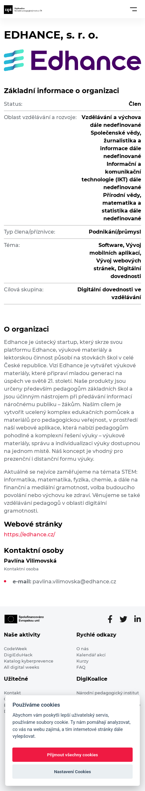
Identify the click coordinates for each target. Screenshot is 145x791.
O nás (82, 648)
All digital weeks (21, 667)
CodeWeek (15, 648)
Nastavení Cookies (72, 771)
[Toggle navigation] (133, 9)
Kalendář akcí (91, 654)
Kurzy (82, 661)
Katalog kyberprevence (28, 661)
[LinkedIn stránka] (137, 619)
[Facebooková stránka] (113, 619)
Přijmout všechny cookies (72, 754)
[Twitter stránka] (126, 619)
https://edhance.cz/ (29, 534)
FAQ (81, 667)
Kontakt (12, 692)
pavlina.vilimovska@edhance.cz (74, 581)
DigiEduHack (18, 654)
